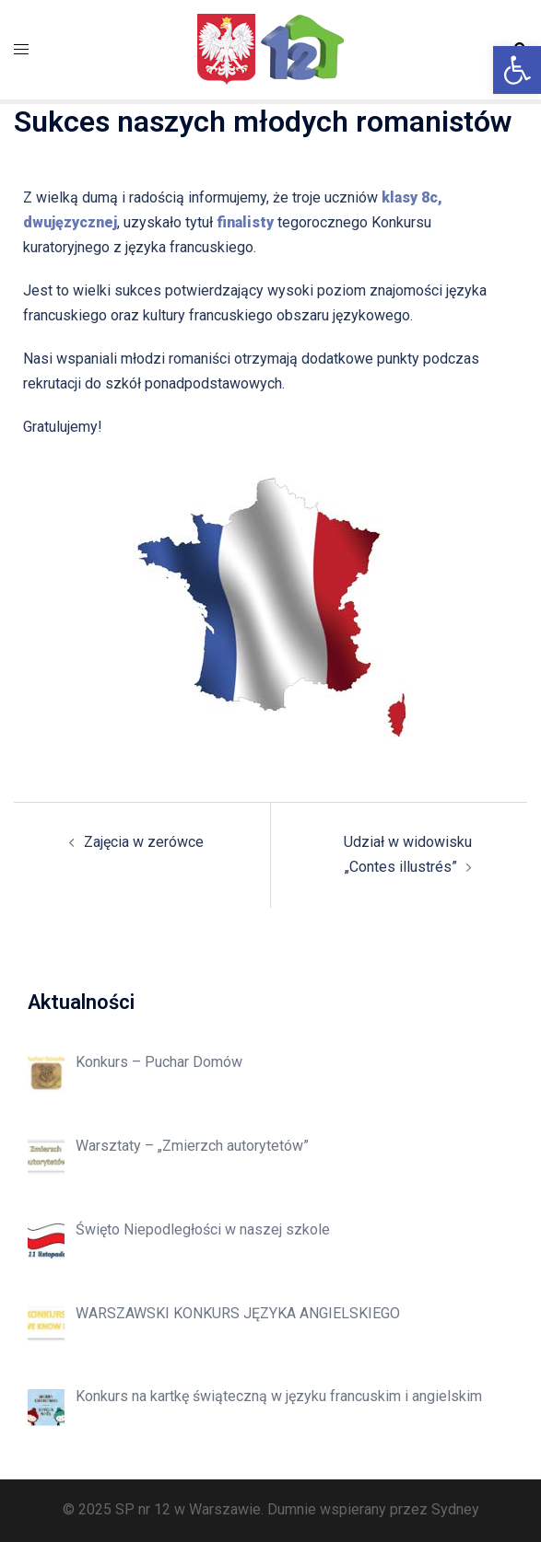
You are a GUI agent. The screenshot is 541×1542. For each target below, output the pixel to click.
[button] (517, 70)
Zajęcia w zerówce (144, 842)
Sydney (455, 1509)
